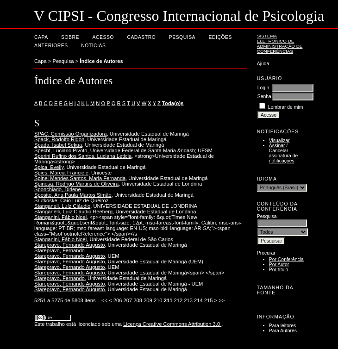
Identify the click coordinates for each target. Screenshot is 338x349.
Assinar (277, 145)
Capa (41, 37)
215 (208, 300)
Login (263, 87)
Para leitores (282, 325)
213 (188, 300)
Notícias (93, 45)
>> (222, 300)
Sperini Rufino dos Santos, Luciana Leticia (82, 156)
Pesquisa (182, 37)
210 (158, 300)
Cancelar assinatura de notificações (283, 155)
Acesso (103, 37)
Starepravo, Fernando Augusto (69, 245)
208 (137, 300)
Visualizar (279, 140)
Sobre (70, 37)
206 (117, 300)
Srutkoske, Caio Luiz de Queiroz (71, 200)
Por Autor (279, 264)
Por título (278, 269)
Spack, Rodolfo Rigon (59, 139)
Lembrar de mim (285, 107)
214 (198, 300)
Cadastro (141, 37)
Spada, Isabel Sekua (58, 145)
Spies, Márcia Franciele (61, 172)
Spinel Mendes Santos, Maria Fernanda (79, 178)
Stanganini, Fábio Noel (60, 217)
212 (178, 300)
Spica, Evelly (48, 167)
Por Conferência (286, 259)
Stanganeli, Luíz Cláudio (62, 206)
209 (148, 300)
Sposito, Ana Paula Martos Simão (73, 195)
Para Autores (283, 330)
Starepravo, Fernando (59, 250)
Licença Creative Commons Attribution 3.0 (172, 324)
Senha (264, 96)
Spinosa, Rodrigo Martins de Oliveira (76, 184)
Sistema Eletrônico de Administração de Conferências (280, 43)
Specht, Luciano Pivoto (60, 150)
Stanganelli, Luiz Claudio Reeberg (73, 211)
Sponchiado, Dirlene (57, 189)
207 (128, 300)
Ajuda (263, 63)
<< (104, 300)
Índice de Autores (101, 61)
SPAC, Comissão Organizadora (70, 134)
